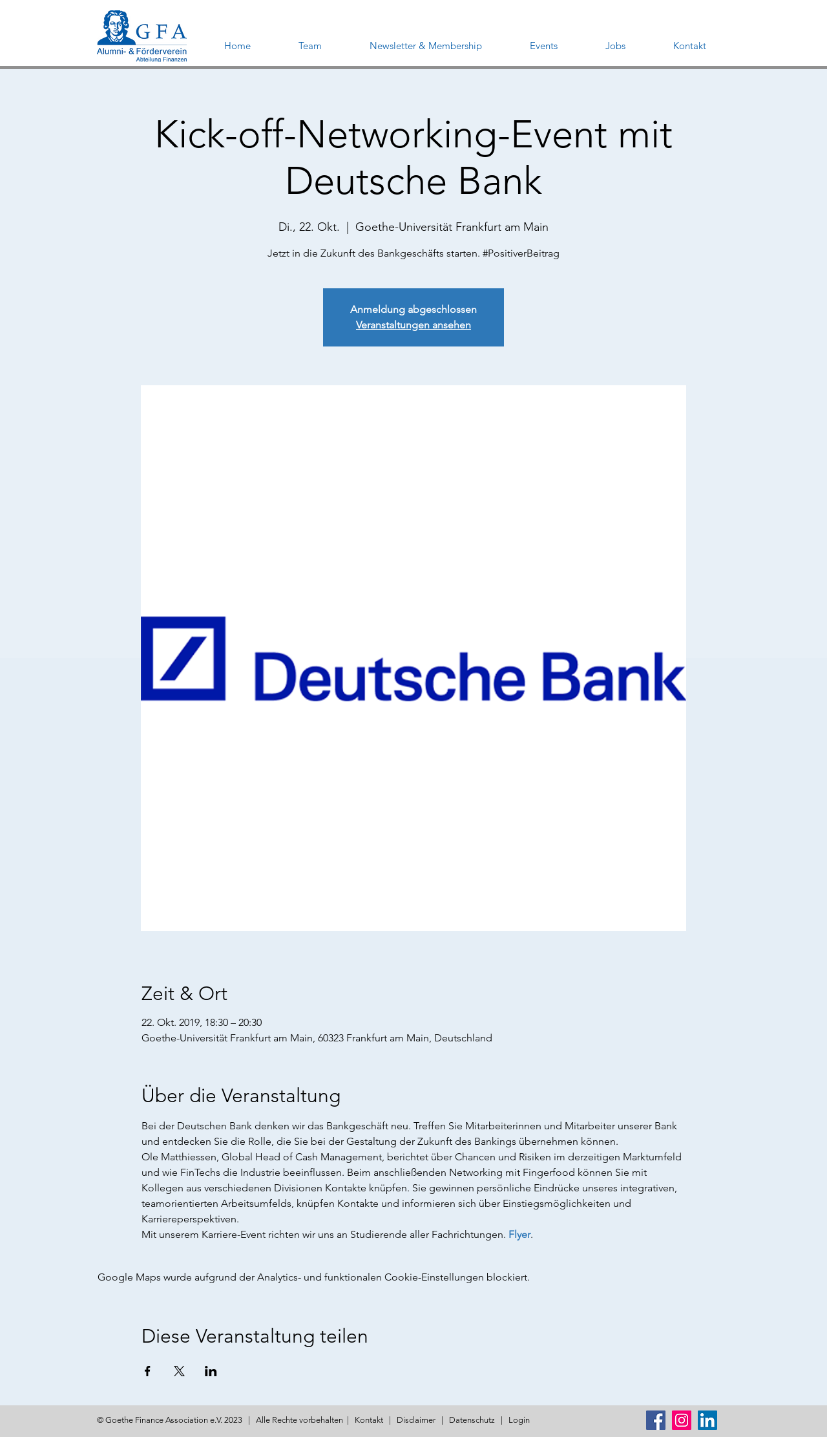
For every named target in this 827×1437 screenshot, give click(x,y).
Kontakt (369, 1420)
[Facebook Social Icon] (655, 1420)
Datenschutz (472, 1420)
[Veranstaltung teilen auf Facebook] (147, 1371)
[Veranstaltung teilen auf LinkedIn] (211, 1371)
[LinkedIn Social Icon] (707, 1420)
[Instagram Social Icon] (681, 1420)
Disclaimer (416, 1420)
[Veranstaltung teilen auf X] (179, 1371)
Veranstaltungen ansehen (413, 325)
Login (519, 1420)
